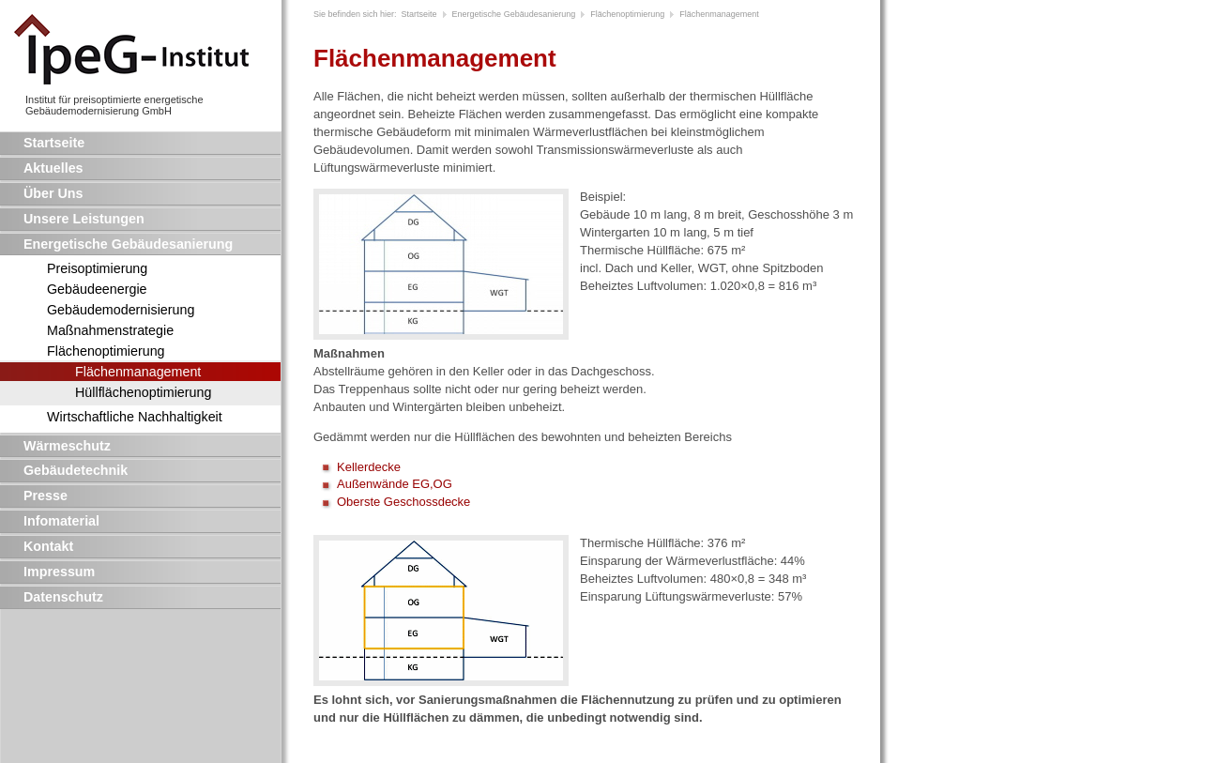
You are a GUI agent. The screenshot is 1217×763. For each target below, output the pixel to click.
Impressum (59, 571)
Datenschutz (63, 596)
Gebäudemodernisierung (120, 309)
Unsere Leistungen (84, 218)
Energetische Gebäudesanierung (128, 244)
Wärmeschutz (67, 445)
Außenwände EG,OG (394, 484)
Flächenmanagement (138, 371)
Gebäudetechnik (75, 470)
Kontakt (48, 546)
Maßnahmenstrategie (110, 330)
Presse (45, 495)
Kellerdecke (369, 467)
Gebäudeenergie (97, 289)
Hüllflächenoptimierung (143, 392)
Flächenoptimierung (106, 351)
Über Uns (53, 193)
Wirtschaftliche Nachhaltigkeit (134, 416)
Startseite (53, 142)
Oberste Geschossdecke (403, 502)
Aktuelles (53, 167)
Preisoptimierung (97, 268)
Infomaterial (61, 520)
